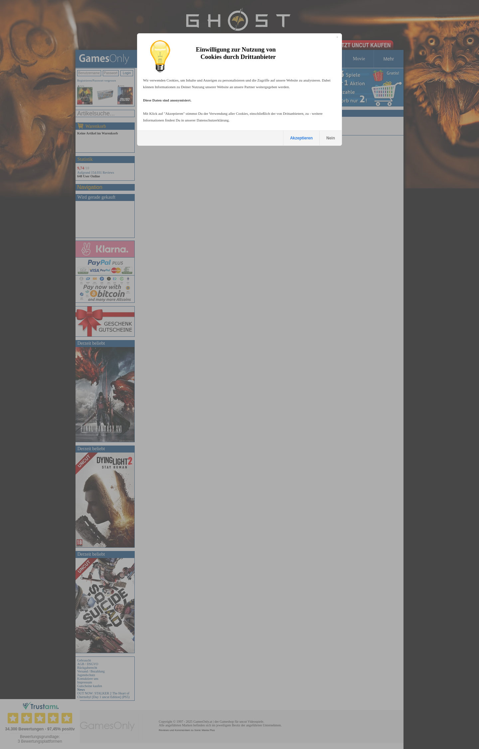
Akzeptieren (301, 138)
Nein (330, 138)
